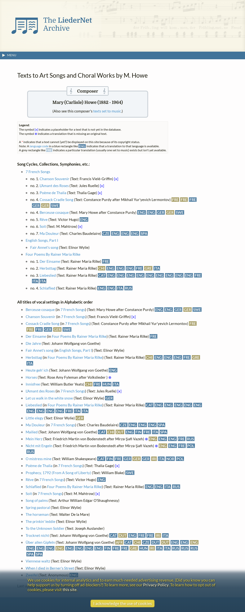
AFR (119, 542)
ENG (141, 212)
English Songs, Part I (42, 240)
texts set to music (107, 111)
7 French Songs (38, 171)
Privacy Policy (156, 584)
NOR (170, 459)
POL (190, 446)
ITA (157, 268)
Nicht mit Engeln (39, 446)
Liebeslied (48, 275)
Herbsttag (48, 268)
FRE (175, 199)
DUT (120, 432)
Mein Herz (34, 439)
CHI (101, 268)
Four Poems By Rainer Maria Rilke (53, 254)
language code (39, 146)
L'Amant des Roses (54, 185)
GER (36, 205)
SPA (144, 233)
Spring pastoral (38, 507)
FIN (138, 432)
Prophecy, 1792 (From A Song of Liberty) (58, 472)
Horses (31, 377)
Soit (43, 226)
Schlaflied (47, 288)
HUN (107, 384)
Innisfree (33, 384)
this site (70, 589)
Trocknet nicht (37, 535)
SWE (55, 205)
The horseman (37, 514)
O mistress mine (38, 459)
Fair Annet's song (44, 247)
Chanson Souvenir (54, 179)
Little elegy (34, 418)
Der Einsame (50, 261)
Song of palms (37, 500)
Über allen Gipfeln (40, 542)
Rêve (44, 219)
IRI (154, 459)
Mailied (32, 432)
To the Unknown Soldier (45, 528)
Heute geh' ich (37, 370)
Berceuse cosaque (54, 212)
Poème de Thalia (53, 192)
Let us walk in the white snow (49, 398)
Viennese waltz (38, 561)
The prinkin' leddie (40, 521)
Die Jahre (33, 343)
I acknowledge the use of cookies (122, 603)
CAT (101, 275)
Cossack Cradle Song (56, 199)
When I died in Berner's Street (50, 568)
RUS (128, 288)
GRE (148, 268)
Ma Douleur (49, 233)
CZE (106, 233)
